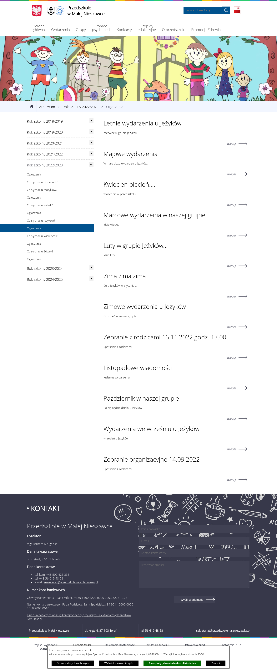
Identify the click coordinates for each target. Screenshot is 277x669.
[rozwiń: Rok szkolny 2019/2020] (91, 144)
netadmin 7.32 (231, 657)
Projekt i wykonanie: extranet (45, 659)
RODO (201, 654)
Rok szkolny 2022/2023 (80, 119)
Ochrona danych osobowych (73, 663)
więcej (231, 156)
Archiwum (47, 119)
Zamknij (215, 663)
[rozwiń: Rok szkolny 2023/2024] (91, 280)
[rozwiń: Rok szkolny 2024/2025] (91, 291)
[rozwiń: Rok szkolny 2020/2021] (91, 155)
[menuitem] (39, 28)
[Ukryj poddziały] (91, 177)
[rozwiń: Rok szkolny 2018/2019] (91, 133)
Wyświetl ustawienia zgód (118, 663)
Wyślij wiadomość (191, 612)
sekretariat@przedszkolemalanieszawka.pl (71, 595)
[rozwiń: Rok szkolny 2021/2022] (91, 166)
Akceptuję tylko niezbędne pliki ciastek (172, 663)
